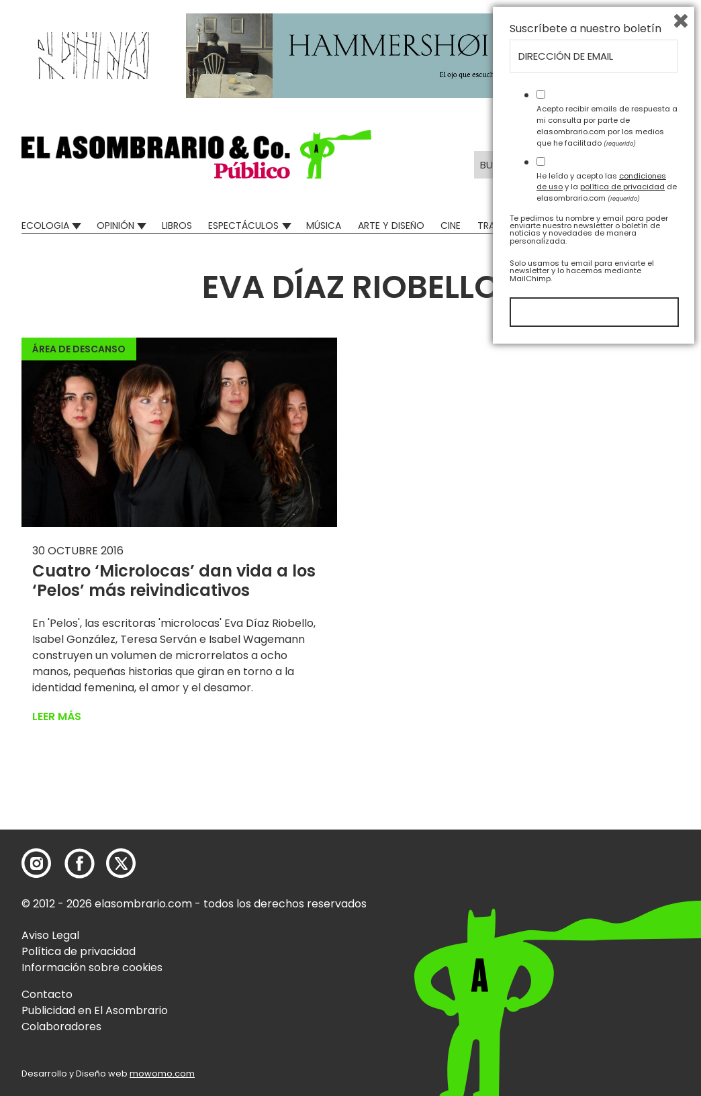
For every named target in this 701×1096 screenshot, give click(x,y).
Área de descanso (79, 349)
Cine (450, 225)
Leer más (56, 716)
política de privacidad (622, 932)
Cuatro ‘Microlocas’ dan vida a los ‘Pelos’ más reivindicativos (174, 580)
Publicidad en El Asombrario (94, 1010)
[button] (196, 154)
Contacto (47, 994)
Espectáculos (243, 225)
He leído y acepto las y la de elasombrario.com (606, 932)
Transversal (507, 225)
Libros (177, 225)
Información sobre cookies (91, 967)
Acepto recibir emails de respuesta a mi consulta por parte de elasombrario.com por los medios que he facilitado (606, 871)
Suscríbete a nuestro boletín (585, 774)
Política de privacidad (78, 951)
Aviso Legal (50, 935)
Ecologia (45, 225)
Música (323, 225)
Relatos (660, 225)
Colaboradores (61, 1026)
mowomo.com (162, 1073)
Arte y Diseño (391, 225)
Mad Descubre (588, 225)
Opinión (115, 225)
